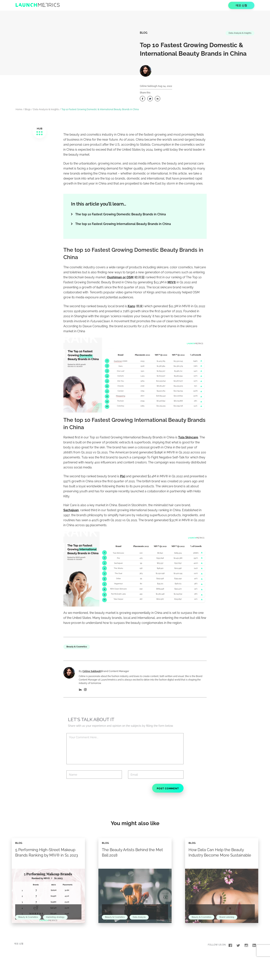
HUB (39, 131)
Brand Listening (229, 921)
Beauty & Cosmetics (77, 646)
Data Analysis (142, 921)
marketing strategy (58, 921)
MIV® (172, 282)
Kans (131, 306)
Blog (143, 32)
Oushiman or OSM (120, 277)
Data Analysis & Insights (238, 33)
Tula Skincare (188, 437)
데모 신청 (241, 5)
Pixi (122, 476)
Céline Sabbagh (148, 86)
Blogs (28, 109)
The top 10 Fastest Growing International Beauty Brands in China (123, 224)
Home (19, 109)
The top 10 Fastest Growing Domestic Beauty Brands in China (120, 214)
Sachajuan (71, 510)
